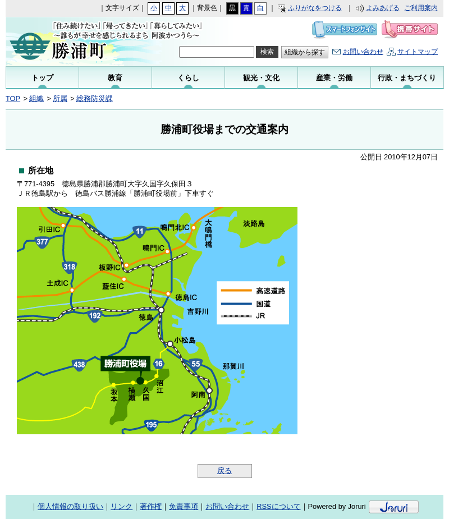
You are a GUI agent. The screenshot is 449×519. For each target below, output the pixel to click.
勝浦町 (80, 41)
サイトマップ (417, 52)
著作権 (151, 506)
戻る (224, 470)
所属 (60, 98)
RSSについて (278, 506)
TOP (13, 98)
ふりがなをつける (315, 8)
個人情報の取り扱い (70, 506)
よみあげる (383, 8)
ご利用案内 (421, 8)
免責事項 (183, 506)
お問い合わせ (363, 52)
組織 (36, 98)
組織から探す (305, 52)
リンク (121, 506)
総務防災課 (94, 98)
